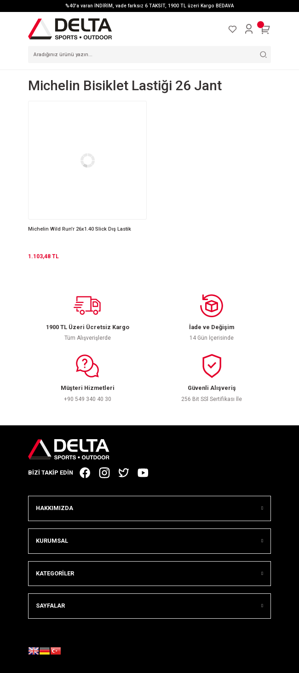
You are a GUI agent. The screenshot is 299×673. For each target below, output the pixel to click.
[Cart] (265, 29)
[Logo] (70, 28)
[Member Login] (248, 29)
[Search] (149, 54)
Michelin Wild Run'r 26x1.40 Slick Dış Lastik (79, 229)
